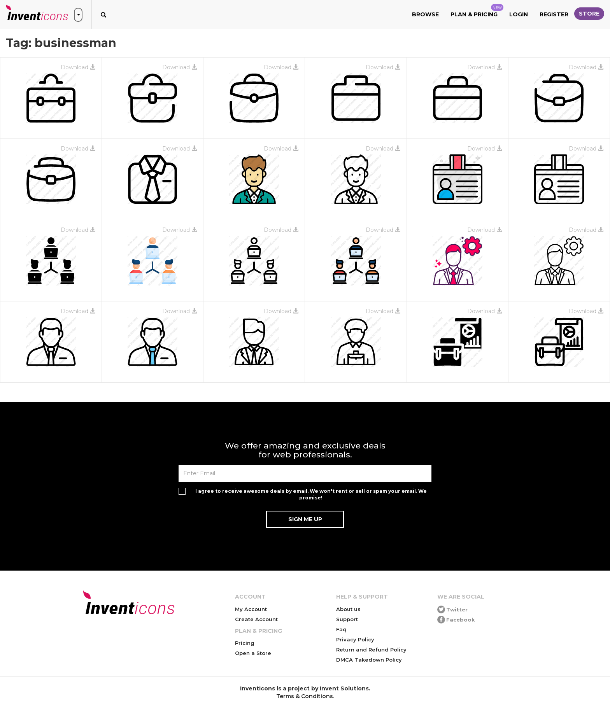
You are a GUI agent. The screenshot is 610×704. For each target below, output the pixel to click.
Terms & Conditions (304, 696)
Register (554, 14)
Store (589, 13)
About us (348, 609)
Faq (341, 629)
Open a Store (253, 653)
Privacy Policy (355, 639)
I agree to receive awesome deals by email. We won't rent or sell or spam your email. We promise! (311, 494)
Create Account (256, 619)
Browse (425, 14)
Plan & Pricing (476, 11)
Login (518, 14)
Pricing (244, 643)
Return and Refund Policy (371, 649)
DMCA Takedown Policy (369, 660)
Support (347, 619)
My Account (251, 609)
